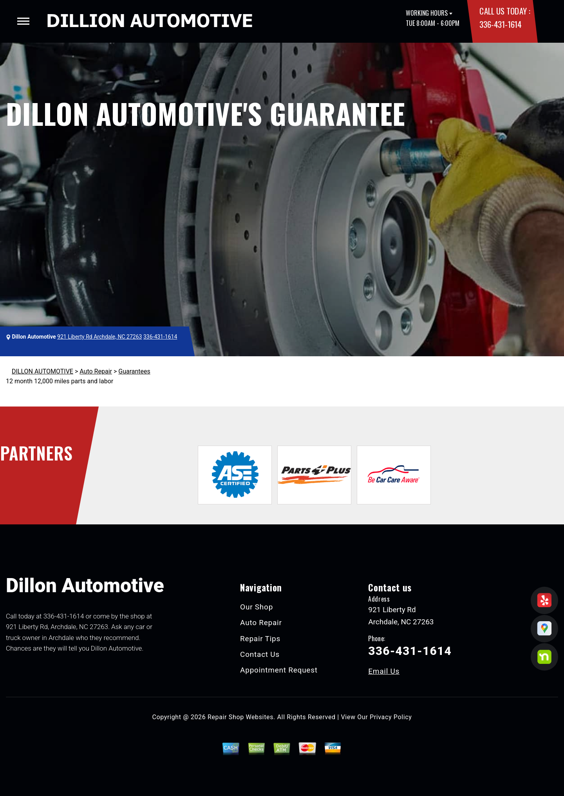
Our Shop (256, 606)
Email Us (384, 671)
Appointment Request (279, 670)
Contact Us (260, 654)
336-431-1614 (500, 24)
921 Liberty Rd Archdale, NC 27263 (99, 337)
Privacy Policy (391, 717)
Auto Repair (96, 371)
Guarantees (134, 371)
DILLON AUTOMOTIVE (42, 371)
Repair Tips (260, 638)
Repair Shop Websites (240, 717)
